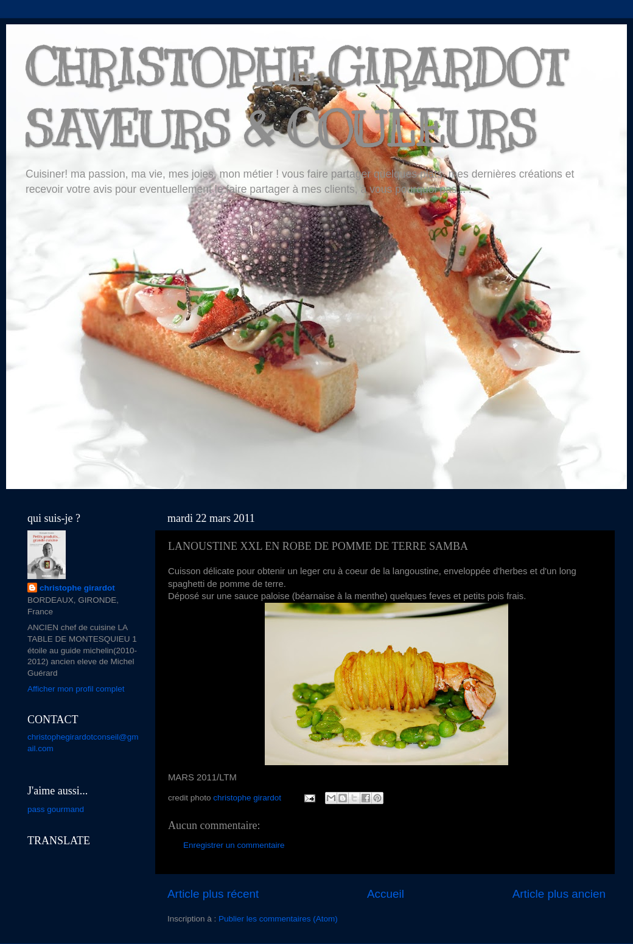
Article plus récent (213, 893)
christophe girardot (77, 587)
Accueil (385, 893)
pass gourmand (55, 809)
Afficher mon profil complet (76, 688)
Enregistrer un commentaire (234, 845)
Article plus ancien (559, 893)
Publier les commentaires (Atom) (278, 918)
